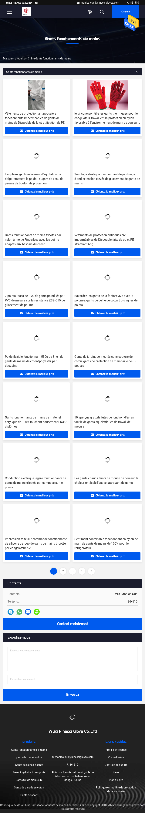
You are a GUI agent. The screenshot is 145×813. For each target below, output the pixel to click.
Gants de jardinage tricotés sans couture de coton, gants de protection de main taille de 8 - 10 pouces (107, 361)
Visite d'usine (116, 757)
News (116, 772)
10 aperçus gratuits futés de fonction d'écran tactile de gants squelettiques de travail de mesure (104, 422)
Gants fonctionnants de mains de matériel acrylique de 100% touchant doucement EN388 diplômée (36, 422)
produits (20, 58)
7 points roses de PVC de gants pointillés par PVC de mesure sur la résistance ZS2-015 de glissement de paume (35, 300)
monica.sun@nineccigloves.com (98, 2)
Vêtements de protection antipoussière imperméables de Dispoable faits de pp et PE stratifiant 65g (104, 239)
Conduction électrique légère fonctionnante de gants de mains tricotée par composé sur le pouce (35, 482)
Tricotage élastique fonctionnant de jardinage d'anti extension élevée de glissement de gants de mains (107, 179)
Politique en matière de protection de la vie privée (116, 789)
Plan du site (116, 779)
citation (125, 11)
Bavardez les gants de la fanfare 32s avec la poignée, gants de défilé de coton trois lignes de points (105, 300)
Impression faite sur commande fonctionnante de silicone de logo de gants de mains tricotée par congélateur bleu (36, 543)
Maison (7, 58)
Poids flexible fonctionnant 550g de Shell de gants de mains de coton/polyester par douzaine (34, 361)
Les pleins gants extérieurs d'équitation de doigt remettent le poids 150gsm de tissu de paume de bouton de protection (34, 179)
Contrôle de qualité (116, 764)
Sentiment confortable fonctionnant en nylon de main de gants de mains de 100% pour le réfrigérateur (106, 543)
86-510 (133, 2)
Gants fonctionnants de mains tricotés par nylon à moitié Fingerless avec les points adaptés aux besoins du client (33, 239)
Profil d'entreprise (116, 749)
